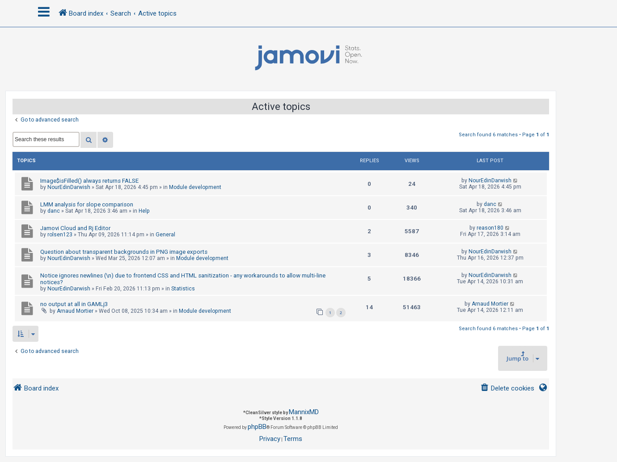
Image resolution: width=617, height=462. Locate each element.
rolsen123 (59, 234)
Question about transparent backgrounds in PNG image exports (123, 251)
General (165, 234)
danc (53, 211)
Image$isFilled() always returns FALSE (89, 180)
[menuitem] (507, 388)
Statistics (183, 289)
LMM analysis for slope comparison (86, 204)
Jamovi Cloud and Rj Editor (75, 228)
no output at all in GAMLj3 (74, 304)
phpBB (257, 427)
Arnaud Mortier (75, 311)
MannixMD (304, 412)
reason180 (490, 228)
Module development (195, 187)
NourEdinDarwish (68, 187)
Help (144, 211)
